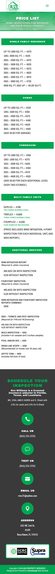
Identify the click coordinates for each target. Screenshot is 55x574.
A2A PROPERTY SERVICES (34, 568)
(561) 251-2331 (27, 436)
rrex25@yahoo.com (27, 495)
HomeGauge (32, 570)
